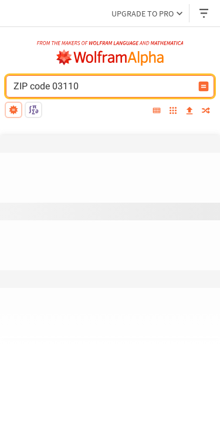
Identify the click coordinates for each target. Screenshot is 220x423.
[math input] (33, 110)
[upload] (189, 111)
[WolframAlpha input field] (102, 86)
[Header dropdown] (205, 13)
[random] (206, 111)
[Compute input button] (203, 86)
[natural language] (13, 110)
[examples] (173, 111)
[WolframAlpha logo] (110, 57)
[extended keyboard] (156, 111)
